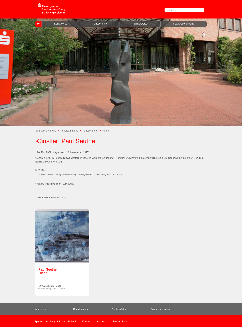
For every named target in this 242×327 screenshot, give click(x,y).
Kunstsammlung (69, 130)
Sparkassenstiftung (183, 23)
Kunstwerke (60, 23)
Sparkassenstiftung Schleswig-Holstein (56, 321)
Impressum (102, 321)
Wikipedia (68, 183)
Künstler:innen (100, 23)
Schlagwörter (141, 23)
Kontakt (86, 321)
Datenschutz (120, 321)
